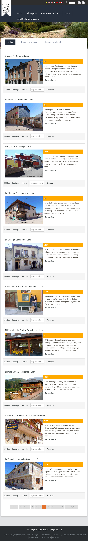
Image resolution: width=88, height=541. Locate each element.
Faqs (49, 537)
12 (57, 507)
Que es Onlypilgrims (12, 534)
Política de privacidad (76, 534)
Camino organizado (50, 13)
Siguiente (73, 507)
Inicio (19, 13)
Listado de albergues (31, 534)
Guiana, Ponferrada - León (17, 56)
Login (67, 13)
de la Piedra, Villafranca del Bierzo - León (24, 286)
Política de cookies (37, 537)
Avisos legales (60, 534)
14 (66, 507)
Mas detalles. (50, 80)
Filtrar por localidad (52, 42)
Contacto (56, 537)
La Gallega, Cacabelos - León (18, 240)
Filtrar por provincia (28, 42)
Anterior (14, 507)
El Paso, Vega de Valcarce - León (20, 372)
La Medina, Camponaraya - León (19, 193)
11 (53, 507)
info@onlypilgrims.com (28, 19)
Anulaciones (47, 534)
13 (62, 507)
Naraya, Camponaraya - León (18, 146)
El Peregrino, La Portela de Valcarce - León (24, 330)
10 (48, 507)
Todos (10, 42)
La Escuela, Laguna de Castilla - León (22, 459)
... (28, 507)
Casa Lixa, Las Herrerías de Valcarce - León (25, 415)
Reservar (50, 90)
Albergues (32, 13)
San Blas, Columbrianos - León (19, 99)
